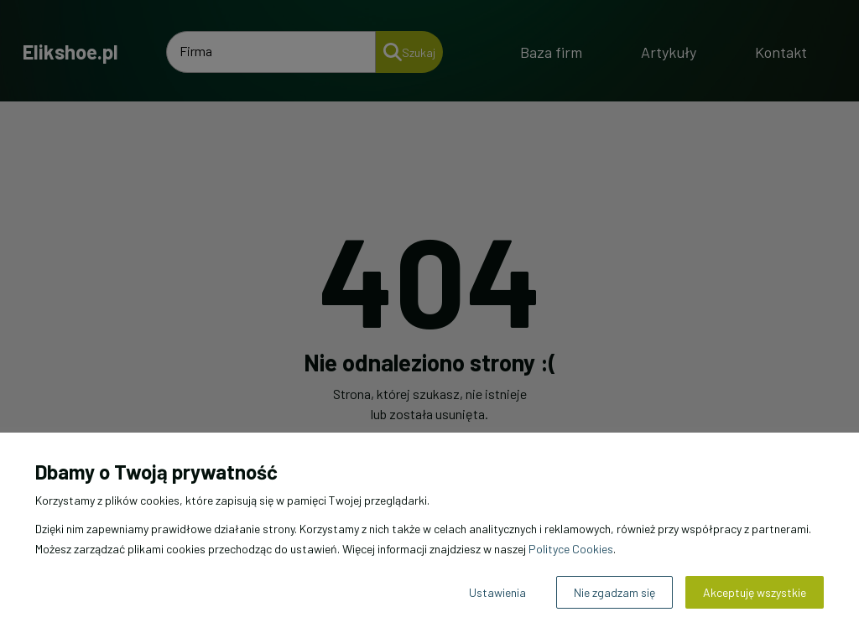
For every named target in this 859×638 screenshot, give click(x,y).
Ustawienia (497, 592)
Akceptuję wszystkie (754, 592)
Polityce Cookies (570, 549)
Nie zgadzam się (614, 592)
